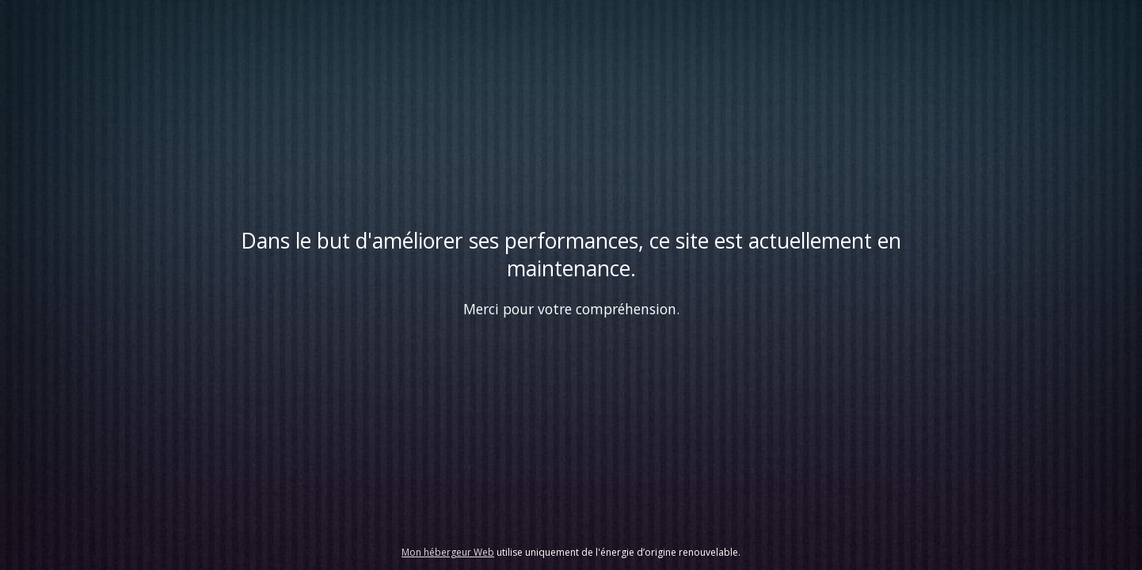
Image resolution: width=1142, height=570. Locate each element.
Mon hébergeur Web (448, 552)
